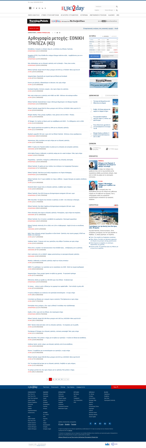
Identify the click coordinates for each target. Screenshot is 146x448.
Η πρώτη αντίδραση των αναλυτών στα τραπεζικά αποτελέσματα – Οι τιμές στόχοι (51, 292)
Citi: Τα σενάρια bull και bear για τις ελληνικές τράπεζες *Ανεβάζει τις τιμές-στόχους (52, 363)
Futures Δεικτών (32, 422)
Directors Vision (93, 412)
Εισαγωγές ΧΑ (62, 400)
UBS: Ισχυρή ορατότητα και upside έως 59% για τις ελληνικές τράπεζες (48, 127)
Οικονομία (45, 396)
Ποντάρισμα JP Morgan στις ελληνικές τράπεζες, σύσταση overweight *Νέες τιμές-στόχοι (53, 331)
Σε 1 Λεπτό (46, 414)
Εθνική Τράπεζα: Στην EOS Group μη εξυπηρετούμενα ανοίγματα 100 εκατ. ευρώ (51, 193)
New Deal (106, 398)
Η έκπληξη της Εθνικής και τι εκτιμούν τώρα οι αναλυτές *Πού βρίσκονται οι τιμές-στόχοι (53, 299)
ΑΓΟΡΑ (30, 71)
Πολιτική (45, 406)
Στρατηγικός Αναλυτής (109, 400)
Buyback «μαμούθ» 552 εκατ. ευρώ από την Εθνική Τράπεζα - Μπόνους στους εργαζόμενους (55, 134)
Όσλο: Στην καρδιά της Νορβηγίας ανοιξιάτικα (103, 237)
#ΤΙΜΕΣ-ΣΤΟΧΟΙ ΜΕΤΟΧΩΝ (50, 15)
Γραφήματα (76, 398)
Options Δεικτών (32, 424)
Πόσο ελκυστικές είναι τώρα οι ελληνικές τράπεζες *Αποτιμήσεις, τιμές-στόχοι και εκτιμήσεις (54, 212)
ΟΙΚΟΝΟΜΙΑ (31, 149)
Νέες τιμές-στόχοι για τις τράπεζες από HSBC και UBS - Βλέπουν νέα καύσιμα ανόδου (52, 95)
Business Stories (93, 414)
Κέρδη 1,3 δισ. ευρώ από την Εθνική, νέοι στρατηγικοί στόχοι (45, 312)
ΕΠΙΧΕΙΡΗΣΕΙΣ (32, 51)
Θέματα (91, 404)
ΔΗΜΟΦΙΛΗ (94, 95)
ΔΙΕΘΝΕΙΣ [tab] (114, 36)
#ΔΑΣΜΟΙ (111, 15)
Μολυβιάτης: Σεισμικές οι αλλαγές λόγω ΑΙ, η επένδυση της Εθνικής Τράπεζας (50, 49)
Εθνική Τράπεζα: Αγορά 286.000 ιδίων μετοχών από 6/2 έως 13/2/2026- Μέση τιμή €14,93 (54, 357)
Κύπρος (45, 408)
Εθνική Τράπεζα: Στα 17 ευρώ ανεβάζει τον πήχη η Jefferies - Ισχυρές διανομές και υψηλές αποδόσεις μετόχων (57, 179)
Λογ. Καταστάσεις (78, 400)
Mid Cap (91, 45)
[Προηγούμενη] (47, 379)
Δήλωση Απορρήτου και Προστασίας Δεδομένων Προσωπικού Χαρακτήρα (78, 437)
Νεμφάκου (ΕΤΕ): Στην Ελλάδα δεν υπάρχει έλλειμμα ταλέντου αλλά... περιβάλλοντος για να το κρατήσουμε (55, 56)
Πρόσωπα (61, 394)
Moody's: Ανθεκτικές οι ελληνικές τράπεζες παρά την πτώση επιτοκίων (48, 260)
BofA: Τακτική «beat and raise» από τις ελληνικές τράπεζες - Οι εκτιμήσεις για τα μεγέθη (53, 325)
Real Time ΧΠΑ (32, 396)
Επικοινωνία (54, 387)
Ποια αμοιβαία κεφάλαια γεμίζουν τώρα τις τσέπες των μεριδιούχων (102, 118)
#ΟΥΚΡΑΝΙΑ (84, 15)
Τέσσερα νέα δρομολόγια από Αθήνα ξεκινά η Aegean (101, 102)
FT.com (60, 424)
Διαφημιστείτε (81, 387)
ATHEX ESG (92, 49)
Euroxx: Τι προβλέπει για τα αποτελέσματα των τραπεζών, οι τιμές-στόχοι (49, 350)
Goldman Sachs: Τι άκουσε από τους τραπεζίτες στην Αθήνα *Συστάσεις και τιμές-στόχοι (53, 241)
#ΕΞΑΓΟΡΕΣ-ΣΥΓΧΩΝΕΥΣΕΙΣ (69, 15)
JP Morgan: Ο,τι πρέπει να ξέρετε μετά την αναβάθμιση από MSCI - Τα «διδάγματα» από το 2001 (56, 121)
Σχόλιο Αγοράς (31, 400)
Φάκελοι (91, 402)
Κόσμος (45, 400)
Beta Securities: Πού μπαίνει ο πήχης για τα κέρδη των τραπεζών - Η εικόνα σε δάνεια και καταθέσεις (57, 337)
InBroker (70, 430)
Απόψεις (91, 396)
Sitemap (63, 387)
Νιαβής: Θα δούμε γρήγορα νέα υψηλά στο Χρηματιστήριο (101, 110)
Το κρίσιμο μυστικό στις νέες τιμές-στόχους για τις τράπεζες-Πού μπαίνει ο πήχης (51, 370)
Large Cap (91, 41)
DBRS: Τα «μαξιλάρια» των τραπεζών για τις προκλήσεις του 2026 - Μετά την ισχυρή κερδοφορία (56, 267)
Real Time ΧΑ (31, 394)
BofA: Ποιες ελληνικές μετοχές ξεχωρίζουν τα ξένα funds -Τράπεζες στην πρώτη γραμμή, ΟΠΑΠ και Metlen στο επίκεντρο (56, 234)
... (64, 379)
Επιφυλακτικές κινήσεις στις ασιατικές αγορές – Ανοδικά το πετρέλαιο (111, 28)
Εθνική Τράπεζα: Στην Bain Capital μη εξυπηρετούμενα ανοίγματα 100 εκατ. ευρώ (51, 206)
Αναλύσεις (61, 404)
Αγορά (44, 398)
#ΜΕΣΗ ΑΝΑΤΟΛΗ (33, 15)
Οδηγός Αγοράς (62, 398)
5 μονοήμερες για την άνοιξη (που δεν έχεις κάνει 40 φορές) (103, 227)
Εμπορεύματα (46, 424)
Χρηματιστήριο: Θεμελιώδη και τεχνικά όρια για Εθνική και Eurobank (47, 76)
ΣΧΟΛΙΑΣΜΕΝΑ (111, 95)
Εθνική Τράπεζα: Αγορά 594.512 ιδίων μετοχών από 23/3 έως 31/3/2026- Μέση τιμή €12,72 (54, 108)
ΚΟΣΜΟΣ (30, 155)
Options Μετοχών (32, 429)
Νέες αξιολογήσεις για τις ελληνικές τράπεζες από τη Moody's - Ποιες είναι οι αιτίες (51, 63)
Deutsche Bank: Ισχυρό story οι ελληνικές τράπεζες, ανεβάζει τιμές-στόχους (49, 187)
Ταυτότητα (46, 387)
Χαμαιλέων (107, 394)
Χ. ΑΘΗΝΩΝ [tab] (105, 36)
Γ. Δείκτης (91, 39)
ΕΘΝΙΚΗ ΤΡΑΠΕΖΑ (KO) (43, 32)
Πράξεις (30, 408)
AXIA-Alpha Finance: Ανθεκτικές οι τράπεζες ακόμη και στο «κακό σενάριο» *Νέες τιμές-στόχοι (55, 153)
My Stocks (76, 394)
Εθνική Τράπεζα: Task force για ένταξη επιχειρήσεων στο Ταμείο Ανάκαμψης (50, 172)
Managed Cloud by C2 (41, 445)
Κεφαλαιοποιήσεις (32, 410)
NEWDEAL (101, 160)
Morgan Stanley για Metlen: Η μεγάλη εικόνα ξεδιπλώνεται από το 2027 (101, 134)
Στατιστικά (30, 404)
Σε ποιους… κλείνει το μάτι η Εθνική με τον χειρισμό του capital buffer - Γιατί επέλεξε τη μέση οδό (56, 286)
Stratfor (67, 424)
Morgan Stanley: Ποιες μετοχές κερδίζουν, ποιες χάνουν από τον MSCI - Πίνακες (51, 114)
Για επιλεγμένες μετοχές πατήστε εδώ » (108, 56)
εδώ (104, 21)
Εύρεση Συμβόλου (32, 402)
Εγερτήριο (91, 408)
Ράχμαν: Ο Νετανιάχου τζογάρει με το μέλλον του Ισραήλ (106, 185)
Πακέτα (29, 406)
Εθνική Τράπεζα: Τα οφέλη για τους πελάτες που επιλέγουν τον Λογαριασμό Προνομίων (53, 166)
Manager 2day (92, 400)
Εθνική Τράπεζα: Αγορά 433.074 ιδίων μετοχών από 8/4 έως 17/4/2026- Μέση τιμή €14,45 (54, 70)
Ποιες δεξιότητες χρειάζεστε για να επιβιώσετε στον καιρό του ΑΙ (101, 126)
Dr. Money (91, 394)
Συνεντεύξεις (92, 398)
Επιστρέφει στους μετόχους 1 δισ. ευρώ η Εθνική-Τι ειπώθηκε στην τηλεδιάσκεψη (51, 305)
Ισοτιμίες (45, 427)
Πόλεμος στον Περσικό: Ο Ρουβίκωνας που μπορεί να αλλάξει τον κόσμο (107, 164)
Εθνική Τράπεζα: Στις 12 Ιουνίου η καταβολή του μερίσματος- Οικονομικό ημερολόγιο (52, 219)
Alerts (75, 396)
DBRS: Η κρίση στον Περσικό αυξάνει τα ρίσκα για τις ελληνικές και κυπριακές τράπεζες (53, 147)
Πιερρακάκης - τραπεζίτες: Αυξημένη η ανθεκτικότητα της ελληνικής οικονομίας (50, 159)
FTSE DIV (91, 47)
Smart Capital (92, 416)
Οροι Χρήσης (70, 387)
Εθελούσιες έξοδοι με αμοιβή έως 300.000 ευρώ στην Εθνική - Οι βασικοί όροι (50, 280)
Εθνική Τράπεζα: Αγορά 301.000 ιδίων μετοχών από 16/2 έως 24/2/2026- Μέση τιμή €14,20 (54, 318)
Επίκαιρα (45, 402)
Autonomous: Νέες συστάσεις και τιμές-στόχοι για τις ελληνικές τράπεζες (48, 140)
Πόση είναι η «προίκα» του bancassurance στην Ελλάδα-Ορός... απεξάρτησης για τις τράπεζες (55, 247)
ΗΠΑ (44, 416)
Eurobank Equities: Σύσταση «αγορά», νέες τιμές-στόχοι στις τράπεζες (48, 89)
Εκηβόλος (106, 396)
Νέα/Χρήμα (61, 396)
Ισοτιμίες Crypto (47, 429)
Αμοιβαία (60, 402)
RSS (75, 402)
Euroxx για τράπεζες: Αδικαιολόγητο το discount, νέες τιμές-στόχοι (47, 82)
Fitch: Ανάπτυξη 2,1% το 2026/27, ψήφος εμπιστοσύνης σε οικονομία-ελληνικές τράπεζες (53, 254)
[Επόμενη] (67, 379)
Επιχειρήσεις (46, 404)
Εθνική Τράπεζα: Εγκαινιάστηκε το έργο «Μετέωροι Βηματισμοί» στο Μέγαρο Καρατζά (52, 102)
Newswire (45, 394)
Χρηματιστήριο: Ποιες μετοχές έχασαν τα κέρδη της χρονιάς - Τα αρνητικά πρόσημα (52, 273)
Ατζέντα (91, 410)
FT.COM (100, 181)
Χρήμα (44, 422)
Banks (90, 43)
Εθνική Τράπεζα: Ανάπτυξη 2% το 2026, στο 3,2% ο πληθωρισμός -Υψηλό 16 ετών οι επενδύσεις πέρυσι (56, 226)
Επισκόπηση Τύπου (94, 406)
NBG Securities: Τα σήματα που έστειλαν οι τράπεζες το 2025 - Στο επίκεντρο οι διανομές (53, 200)
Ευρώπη (45, 418)
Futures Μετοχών (32, 427)
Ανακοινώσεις (31, 412)
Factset (73, 424)
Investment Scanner (63, 406)
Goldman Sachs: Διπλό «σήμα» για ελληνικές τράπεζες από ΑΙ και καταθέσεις (50, 344)
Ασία (44, 420)
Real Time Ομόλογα (33, 398)
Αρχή (115, 387)
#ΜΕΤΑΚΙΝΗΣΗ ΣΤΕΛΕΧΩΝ (98, 15)
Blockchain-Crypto (63, 408)
